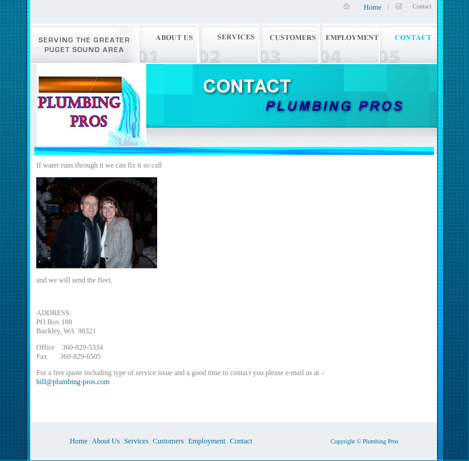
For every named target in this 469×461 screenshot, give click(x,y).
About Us (106, 441)
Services (136, 441)
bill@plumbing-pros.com (72, 382)
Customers (168, 441)
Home (372, 7)
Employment (206, 441)
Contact (241, 441)
